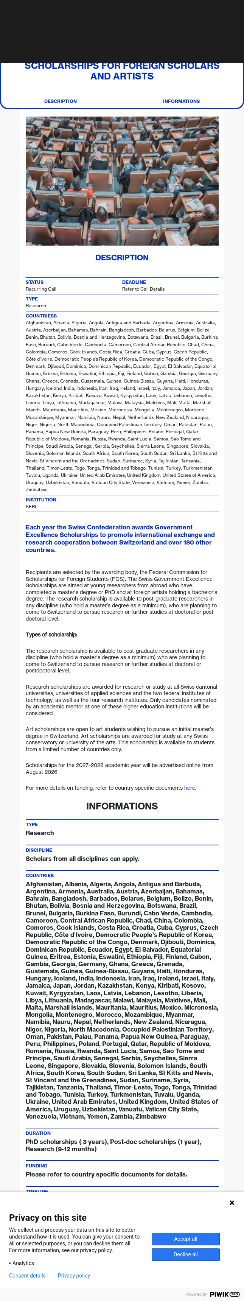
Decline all (186, 1254)
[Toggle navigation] (236, 11)
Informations (181, 101)
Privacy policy (74, 1276)
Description (60, 101)
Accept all (185, 1239)
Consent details (27, 1276)
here (189, 787)
